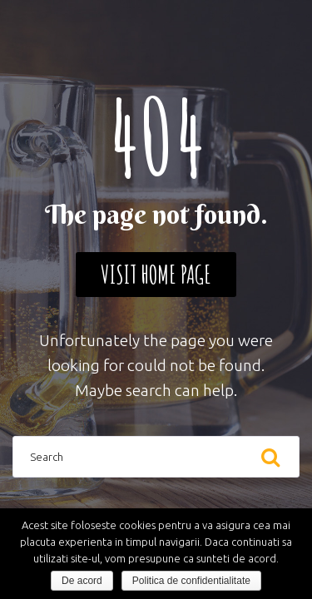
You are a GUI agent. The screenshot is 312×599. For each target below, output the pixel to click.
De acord (82, 581)
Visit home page (156, 274)
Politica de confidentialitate (191, 581)
